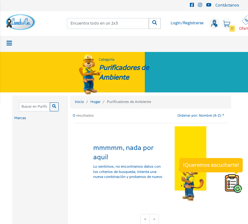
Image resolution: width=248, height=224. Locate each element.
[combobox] (108, 23)
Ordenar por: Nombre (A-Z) (199, 115)
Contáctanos (227, 5)
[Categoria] (34, 106)
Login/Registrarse (187, 23)
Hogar (95, 102)
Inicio (79, 102)
